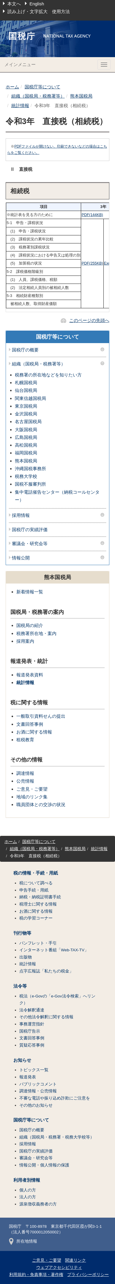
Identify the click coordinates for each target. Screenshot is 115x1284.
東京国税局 (26, 406)
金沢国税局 (26, 413)
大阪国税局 (26, 429)
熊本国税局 (81, 95)
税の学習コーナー (36, 918)
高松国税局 (26, 445)
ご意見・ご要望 (32, 789)
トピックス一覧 (33, 1070)
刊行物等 (22, 933)
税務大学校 (26, 476)
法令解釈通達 (31, 1010)
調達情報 (25, 773)
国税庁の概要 (25, 350)
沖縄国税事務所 (30, 468)
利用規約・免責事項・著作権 (36, 1274)
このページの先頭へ (89, 320)
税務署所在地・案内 (36, 633)
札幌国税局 (26, 382)
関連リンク (75, 1260)
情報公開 (21, 558)
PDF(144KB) (92, 214)
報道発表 (27, 1077)
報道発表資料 (29, 674)
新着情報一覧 (29, 591)
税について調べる (36, 883)
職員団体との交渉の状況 (40, 804)
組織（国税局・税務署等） (38, 95)
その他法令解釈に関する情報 (46, 1017)
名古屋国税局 (28, 421)
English (36, 3)
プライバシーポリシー (88, 1274)
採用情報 (21, 515)
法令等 (20, 986)
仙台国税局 (26, 390)
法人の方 (27, 1197)
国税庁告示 (29, 1031)
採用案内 (25, 641)
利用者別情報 (26, 1180)
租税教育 (25, 739)
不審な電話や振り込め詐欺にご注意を (54, 1098)
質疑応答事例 (31, 1045)
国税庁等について (42, 86)
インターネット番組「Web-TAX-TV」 (54, 950)
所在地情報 (23, 1241)
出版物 (25, 957)
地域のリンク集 (32, 796)
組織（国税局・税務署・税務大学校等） (56, 1137)
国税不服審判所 (30, 484)
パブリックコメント (38, 1084)
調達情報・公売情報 (38, 1091)
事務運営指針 (31, 1024)
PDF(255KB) (92, 263)
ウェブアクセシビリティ (59, 1267)
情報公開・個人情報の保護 (44, 1165)
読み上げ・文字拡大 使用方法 (38, 11)
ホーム (12, 86)
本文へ (14, 3)
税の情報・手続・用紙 (35, 873)
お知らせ (22, 1060)
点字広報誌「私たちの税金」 (46, 971)
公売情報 (25, 780)
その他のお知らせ (36, 1105)
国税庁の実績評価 (30, 529)
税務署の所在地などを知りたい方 (48, 374)
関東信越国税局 (30, 398)
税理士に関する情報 (38, 904)
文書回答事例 (29, 724)
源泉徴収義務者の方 (38, 1204)
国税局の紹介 (29, 625)
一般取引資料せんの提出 (40, 716)
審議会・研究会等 (30, 543)
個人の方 (27, 1190)
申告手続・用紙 (33, 890)
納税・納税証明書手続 (40, 897)
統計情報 (20, 105)
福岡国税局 (26, 452)
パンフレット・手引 (38, 943)
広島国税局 (26, 437)
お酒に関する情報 (34, 731)
